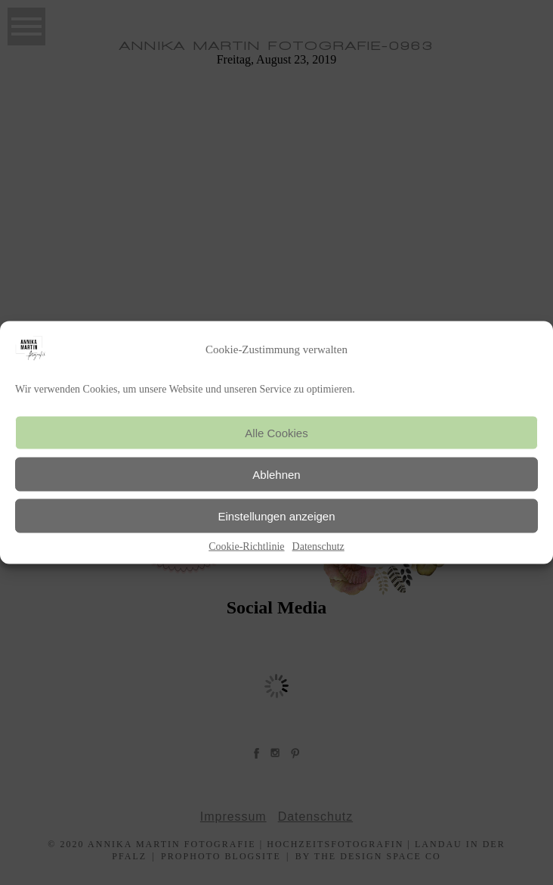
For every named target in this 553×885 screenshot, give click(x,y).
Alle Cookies (276, 432)
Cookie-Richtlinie (246, 546)
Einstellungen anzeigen (276, 515)
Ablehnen (276, 473)
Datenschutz (318, 546)
